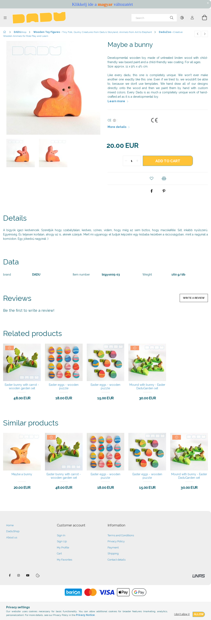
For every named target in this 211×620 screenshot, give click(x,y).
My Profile (63, 547)
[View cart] (202, 17)
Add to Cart (167, 161)
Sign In (61, 535)
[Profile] (192, 17)
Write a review (194, 298)
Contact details (116, 559)
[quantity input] (131, 161)
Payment (113, 547)
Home (10, 525)
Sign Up (62, 541)
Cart (59, 553)
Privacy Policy (116, 541)
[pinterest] (164, 191)
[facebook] (152, 191)
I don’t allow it (182, 614)
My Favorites (64, 559)
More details (117, 127)
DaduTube (27, 575)
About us (11, 537)
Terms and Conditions (121, 535)
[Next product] (205, 34)
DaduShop (12, 531)
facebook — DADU (9, 575)
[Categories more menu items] (5, 17)
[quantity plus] (137, 161)
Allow (199, 614)
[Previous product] (198, 34)
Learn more (116, 101)
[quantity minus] (126, 161)
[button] (152, 178)
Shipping (113, 553)
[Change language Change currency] (182, 17)
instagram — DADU (18, 575)
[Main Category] (5, 32)
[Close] (208, 3)
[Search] (154, 17)
